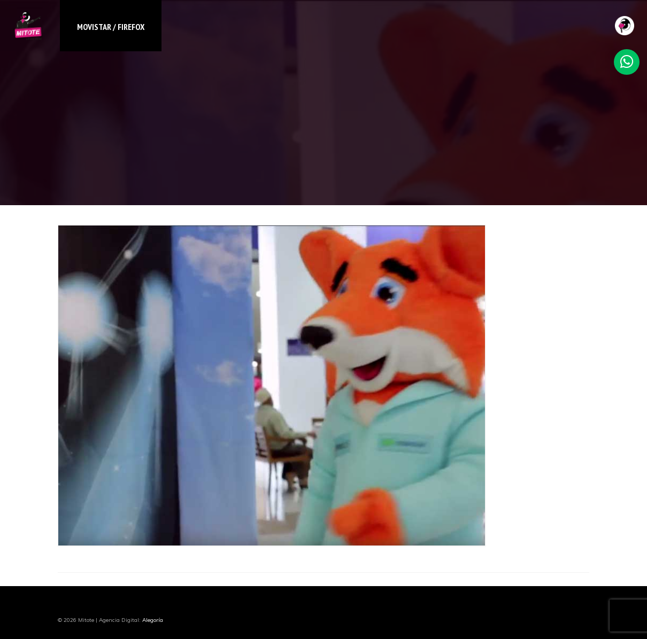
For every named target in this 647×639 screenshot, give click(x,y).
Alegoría (152, 620)
